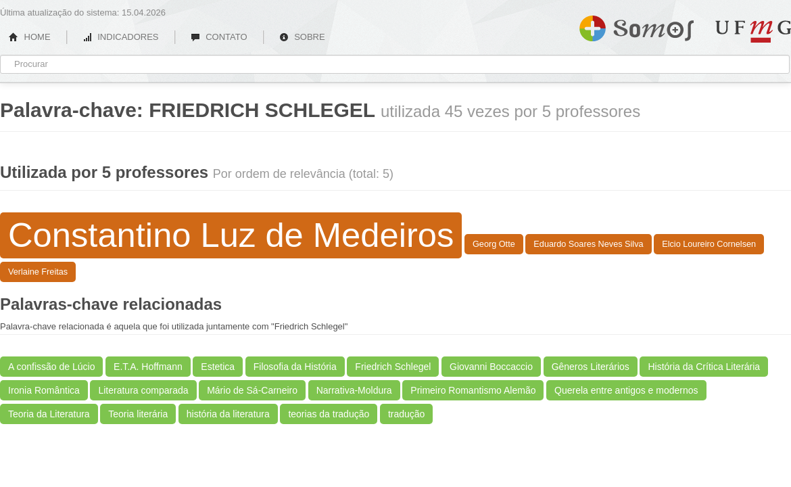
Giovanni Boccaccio (491, 366)
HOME (30, 37)
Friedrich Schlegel (393, 366)
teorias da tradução (328, 414)
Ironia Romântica (44, 390)
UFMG (753, 31)
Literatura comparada (143, 390)
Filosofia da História (295, 366)
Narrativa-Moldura (354, 390)
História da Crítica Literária (704, 366)
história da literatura (228, 414)
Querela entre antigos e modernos (626, 390)
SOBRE (302, 37)
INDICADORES (120, 37)
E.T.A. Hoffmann (148, 366)
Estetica (218, 366)
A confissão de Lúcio (51, 366)
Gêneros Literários (590, 366)
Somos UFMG (636, 26)
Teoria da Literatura (49, 414)
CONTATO (219, 37)
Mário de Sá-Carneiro (252, 390)
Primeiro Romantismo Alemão (472, 390)
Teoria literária (138, 414)
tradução (406, 414)
